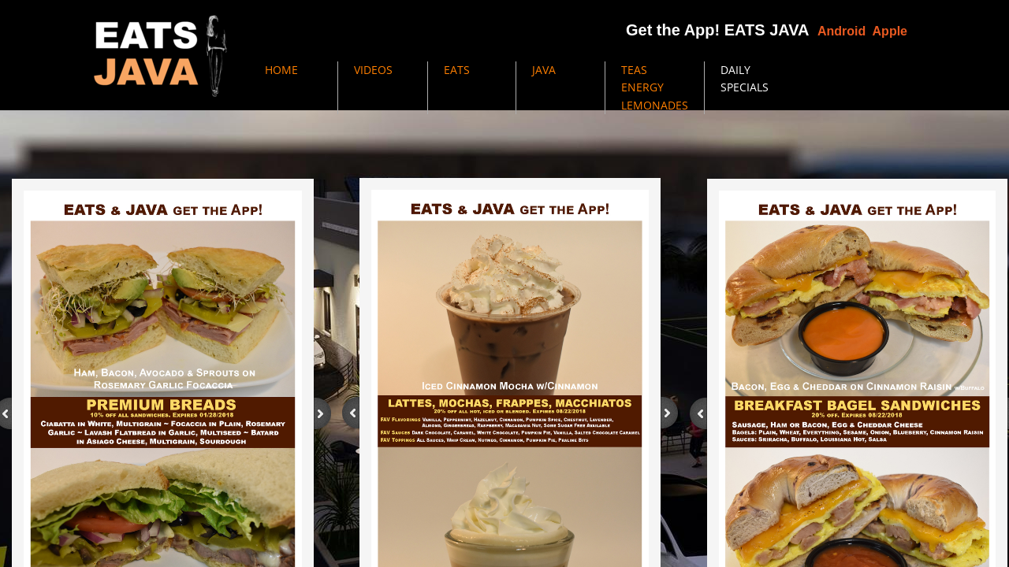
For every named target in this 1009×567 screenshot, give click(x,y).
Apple (890, 31)
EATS (457, 69)
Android (841, 31)
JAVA (544, 69)
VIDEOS (373, 69)
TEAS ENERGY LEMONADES (654, 87)
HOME (281, 69)
